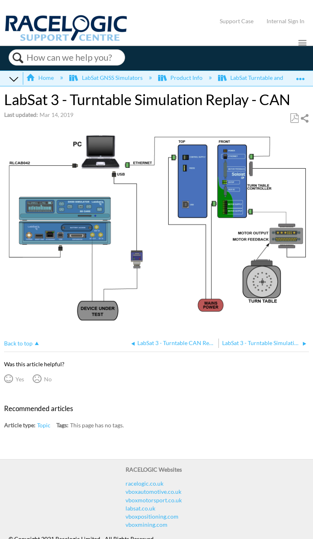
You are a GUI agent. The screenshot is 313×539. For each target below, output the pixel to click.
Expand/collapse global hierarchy (14, 78)
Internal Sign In (285, 21)
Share (304, 118)
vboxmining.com (147, 524)
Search (18, 58)
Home (40, 77)
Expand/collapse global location (300, 76)
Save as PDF (294, 118)
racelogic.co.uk (144, 483)
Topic (44, 425)
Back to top (18, 343)
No (48, 379)
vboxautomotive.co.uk (153, 491)
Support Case (236, 21)
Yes (19, 379)
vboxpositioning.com (152, 516)
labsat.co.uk (140, 508)
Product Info (181, 77)
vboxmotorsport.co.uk (154, 500)
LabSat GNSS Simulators (106, 77)
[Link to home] (66, 38)
